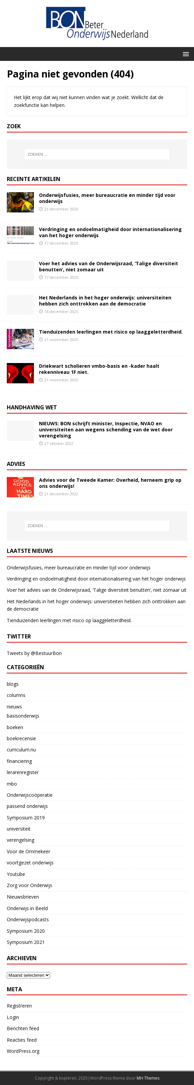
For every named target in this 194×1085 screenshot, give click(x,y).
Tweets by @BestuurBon (34, 653)
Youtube (16, 874)
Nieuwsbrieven (23, 897)
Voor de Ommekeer (28, 851)
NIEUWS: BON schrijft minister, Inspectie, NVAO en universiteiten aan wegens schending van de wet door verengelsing (106, 429)
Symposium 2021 (26, 942)
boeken (15, 727)
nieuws (14, 706)
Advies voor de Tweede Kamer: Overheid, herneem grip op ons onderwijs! (110, 483)
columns (16, 695)
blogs (13, 684)
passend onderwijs (27, 806)
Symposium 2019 (26, 817)
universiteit (19, 829)
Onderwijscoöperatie (30, 795)
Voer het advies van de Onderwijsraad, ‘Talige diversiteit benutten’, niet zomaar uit (108, 266)
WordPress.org (23, 1051)
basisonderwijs (23, 716)
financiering (19, 761)
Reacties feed (22, 1040)
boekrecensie (21, 738)
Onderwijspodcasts (28, 919)
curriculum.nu (21, 749)
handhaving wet (32, 407)
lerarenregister (23, 772)
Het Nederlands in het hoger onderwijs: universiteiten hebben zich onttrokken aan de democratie (105, 300)
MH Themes (148, 1078)
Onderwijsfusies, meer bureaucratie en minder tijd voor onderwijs (107, 198)
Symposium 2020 (26, 931)
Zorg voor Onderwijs (29, 885)
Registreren (19, 1005)
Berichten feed (23, 1028)
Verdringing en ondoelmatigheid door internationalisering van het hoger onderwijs (110, 232)
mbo (12, 784)
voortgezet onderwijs (30, 862)
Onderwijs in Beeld (27, 908)
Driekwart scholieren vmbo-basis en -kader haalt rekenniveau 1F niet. (99, 369)
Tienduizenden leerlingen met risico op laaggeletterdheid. (111, 332)
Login (13, 1017)
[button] (184, 54)
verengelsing (20, 840)
